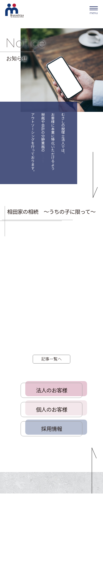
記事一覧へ (51, 359)
